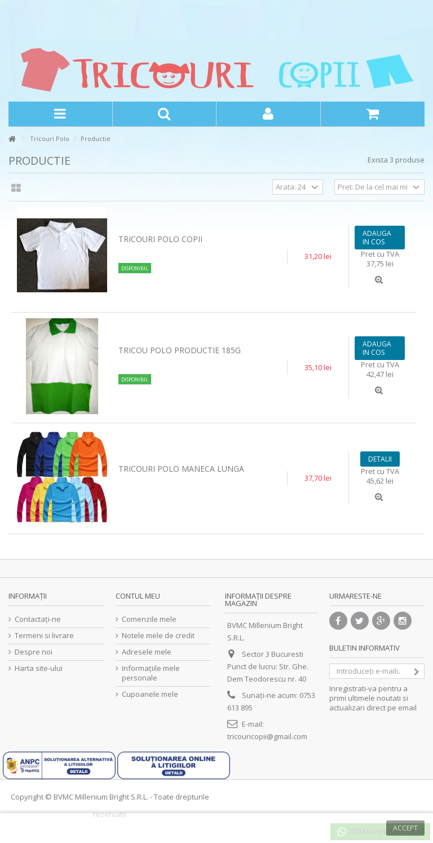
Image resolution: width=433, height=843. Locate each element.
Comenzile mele (149, 619)
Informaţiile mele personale (151, 673)
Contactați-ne (38, 619)
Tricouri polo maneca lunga (181, 468)
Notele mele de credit (158, 635)
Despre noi (33, 652)
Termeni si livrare (44, 635)
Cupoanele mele (150, 694)
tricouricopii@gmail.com (267, 736)
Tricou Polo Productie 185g (179, 350)
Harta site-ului (39, 668)
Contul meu (138, 596)
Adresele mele (146, 652)
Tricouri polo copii (160, 239)
